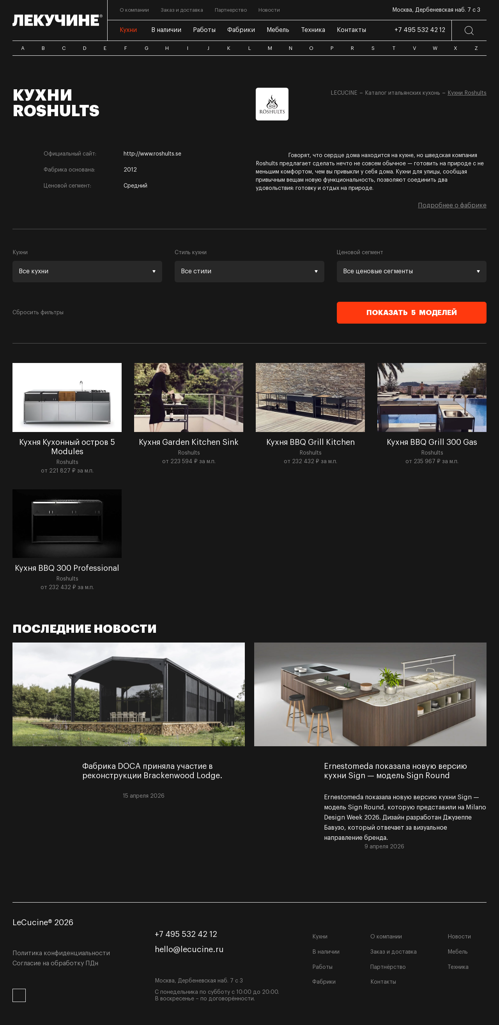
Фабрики (324, 982)
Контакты (383, 982)
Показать (411, 313)
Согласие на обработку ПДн (55, 963)
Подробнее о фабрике (452, 205)
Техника (458, 967)
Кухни (319, 937)
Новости (459, 937)
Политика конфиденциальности (61, 953)
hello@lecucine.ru (189, 950)
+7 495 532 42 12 (420, 30)
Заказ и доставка (393, 952)
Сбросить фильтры (38, 312)
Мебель (458, 952)
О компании (386, 937)
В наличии (326, 952)
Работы (322, 967)
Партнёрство (388, 967)
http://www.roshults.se (152, 154)
